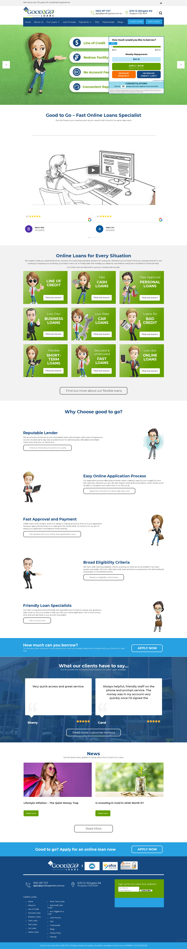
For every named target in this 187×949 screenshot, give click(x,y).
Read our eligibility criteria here (103, 577)
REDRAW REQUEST (123, 74)
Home (28, 22)
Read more (31, 813)
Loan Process (69, 22)
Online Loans (33, 932)
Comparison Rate (158, 80)
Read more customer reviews (93, 732)
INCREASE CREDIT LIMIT (149, 74)
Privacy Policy (55, 933)
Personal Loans (34, 913)
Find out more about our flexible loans (94, 390)
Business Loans (34, 917)
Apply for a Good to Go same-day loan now (109, 491)
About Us (38, 22)
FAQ (97, 22)
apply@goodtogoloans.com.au (109, 13)
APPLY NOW (136, 67)
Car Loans (32, 928)
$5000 (158, 50)
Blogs (120, 22)
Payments (85, 22)
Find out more (53, 297)
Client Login (136, 22)
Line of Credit (33, 909)
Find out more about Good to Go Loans (47, 448)
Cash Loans (33, 920)
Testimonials (108, 22)
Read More (93, 828)
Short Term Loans (57, 901)
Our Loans (53, 22)
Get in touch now (37, 620)
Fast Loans (32, 924)
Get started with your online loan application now (52, 534)
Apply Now (154, 22)
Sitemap (53, 937)
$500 (114, 50)
